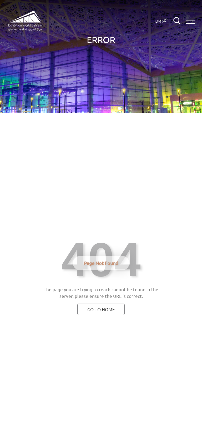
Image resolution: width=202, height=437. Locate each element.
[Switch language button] (160, 21)
